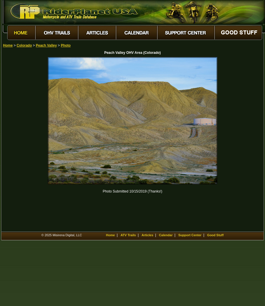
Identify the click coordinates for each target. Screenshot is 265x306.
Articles (147, 235)
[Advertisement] (23, 144)
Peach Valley (46, 45)
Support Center (189, 235)
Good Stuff (215, 235)
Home (8, 45)
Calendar (166, 235)
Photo (66, 45)
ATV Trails (128, 235)
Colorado (24, 45)
